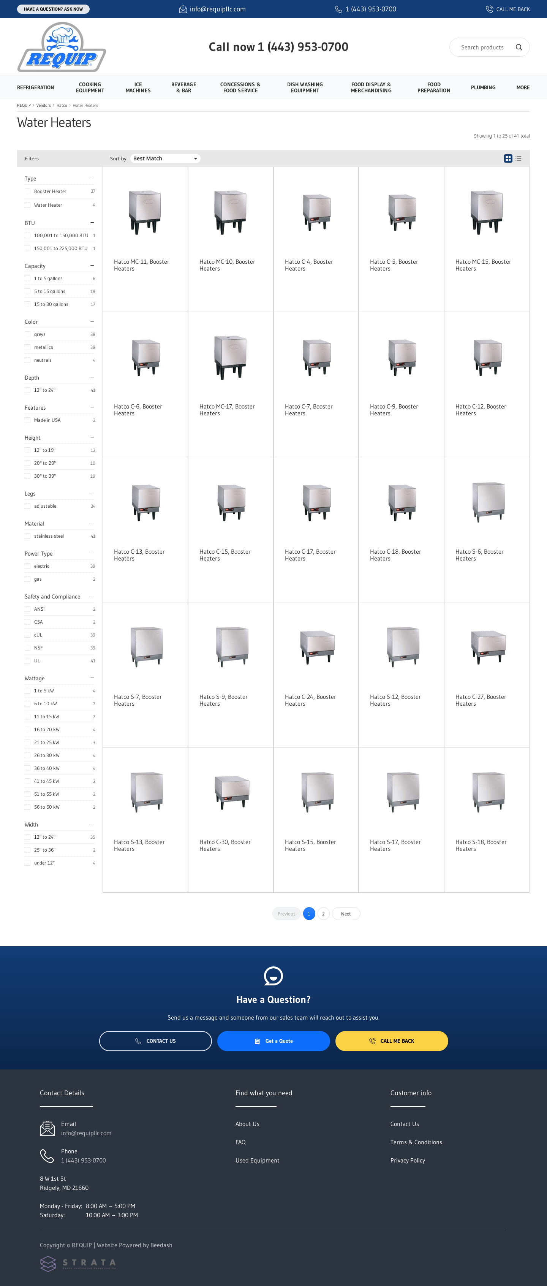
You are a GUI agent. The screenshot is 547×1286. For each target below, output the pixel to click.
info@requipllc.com (86, 1133)
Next (346, 914)
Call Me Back (391, 1040)
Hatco (62, 105)
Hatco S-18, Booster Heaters (481, 845)
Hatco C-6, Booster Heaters (138, 410)
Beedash (161, 1245)
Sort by (118, 159)
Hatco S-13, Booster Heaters (139, 845)
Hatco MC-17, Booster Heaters (227, 410)
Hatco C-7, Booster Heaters (309, 410)
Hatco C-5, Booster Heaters (394, 265)
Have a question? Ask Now (53, 9)
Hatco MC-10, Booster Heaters (227, 265)
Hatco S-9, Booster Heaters (223, 700)
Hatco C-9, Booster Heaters (394, 410)
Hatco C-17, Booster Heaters (310, 555)
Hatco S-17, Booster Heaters (395, 845)
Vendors (43, 105)
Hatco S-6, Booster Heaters (479, 555)
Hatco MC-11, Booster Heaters (141, 265)
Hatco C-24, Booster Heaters (310, 700)
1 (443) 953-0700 (303, 46)
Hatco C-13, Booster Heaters (139, 555)
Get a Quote (273, 1040)
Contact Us (155, 1040)
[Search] (489, 47)
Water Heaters (85, 105)
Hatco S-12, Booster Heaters (395, 700)
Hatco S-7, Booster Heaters (138, 700)
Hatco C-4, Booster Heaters (309, 265)
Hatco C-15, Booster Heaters (225, 555)
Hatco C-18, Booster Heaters (395, 555)
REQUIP (24, 105)
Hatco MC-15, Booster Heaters (483, 265)
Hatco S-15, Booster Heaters (310, 845)
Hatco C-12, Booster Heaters (480, 410)
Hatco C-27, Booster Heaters (480, 700)
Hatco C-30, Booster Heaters (225, 845)
